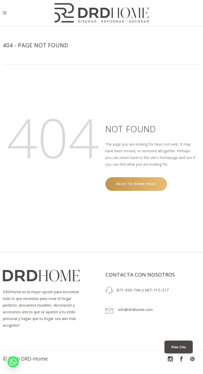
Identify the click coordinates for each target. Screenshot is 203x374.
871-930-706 (129, 289)
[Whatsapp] (13, 362)
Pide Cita (178, 347)
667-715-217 (157, 289)
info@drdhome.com (135, 309)
